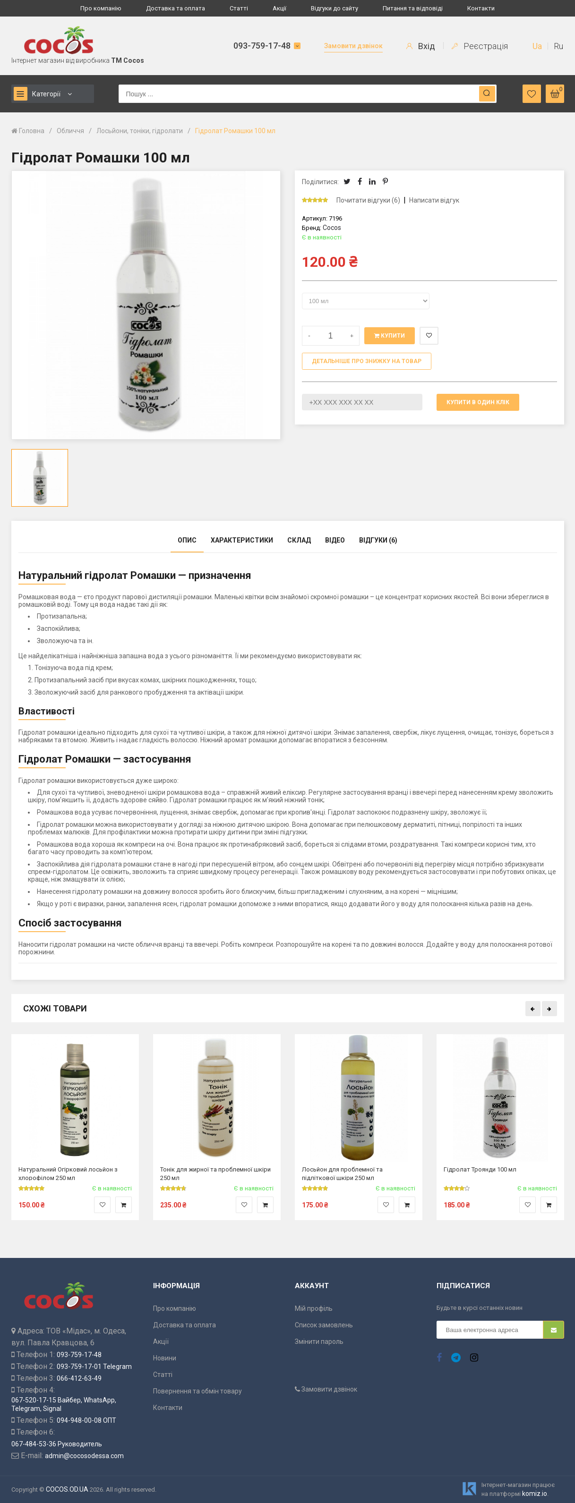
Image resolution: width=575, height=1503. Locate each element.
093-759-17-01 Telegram (94, 1366)
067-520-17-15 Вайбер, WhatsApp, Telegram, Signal (63, 1404)
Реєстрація (480, 46)
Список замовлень (324, 1325)
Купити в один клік (477, 402)
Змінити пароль (319, 1341)
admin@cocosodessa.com (84, 1456)
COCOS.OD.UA (67, 1489)
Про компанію (100, 8)
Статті (239, 8)
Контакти (481, 8)
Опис (187, 540)
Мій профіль (314, 1308)
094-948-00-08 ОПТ (86, 1420)
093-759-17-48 (262, 46)
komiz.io (534, 1493)
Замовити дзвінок (353, 46)
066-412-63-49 (79, 1378)
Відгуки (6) (378, 540)
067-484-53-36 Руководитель (56, 1444)
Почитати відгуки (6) (368, 200)
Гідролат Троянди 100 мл (480, 1169)
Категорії (37, 94)
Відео (335, 540)
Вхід (420, 46)
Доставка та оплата (175, 8)
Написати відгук (434, 200)
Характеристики (242, 540)
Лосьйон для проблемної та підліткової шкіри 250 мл (342, 1173)
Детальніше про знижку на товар (366, 361)
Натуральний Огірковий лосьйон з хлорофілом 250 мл (68, 1173)
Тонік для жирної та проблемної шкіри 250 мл (215, 1173)
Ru (558, 46)
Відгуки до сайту (334, 8)
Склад (299, 540)
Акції (279, 8)
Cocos (332, 227)
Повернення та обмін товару (197, 1391)
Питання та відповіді (413, 8)
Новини (164, 1358)
